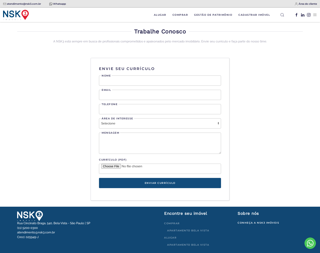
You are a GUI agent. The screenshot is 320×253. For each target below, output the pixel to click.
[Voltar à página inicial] (16, 15)
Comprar (180, 14)
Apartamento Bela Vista (188, 230)
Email (106, 89)
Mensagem (110, 132)
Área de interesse (117, 118)
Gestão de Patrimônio (213, 14)
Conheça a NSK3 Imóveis (258, 222)
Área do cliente (308, 3)
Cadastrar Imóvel (254, 14)
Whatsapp (59, 3)
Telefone (110, 104)
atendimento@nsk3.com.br (24, 3)
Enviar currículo (160, 182)
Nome (106, 75)
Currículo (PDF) (113, 159)
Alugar (160, 14)
